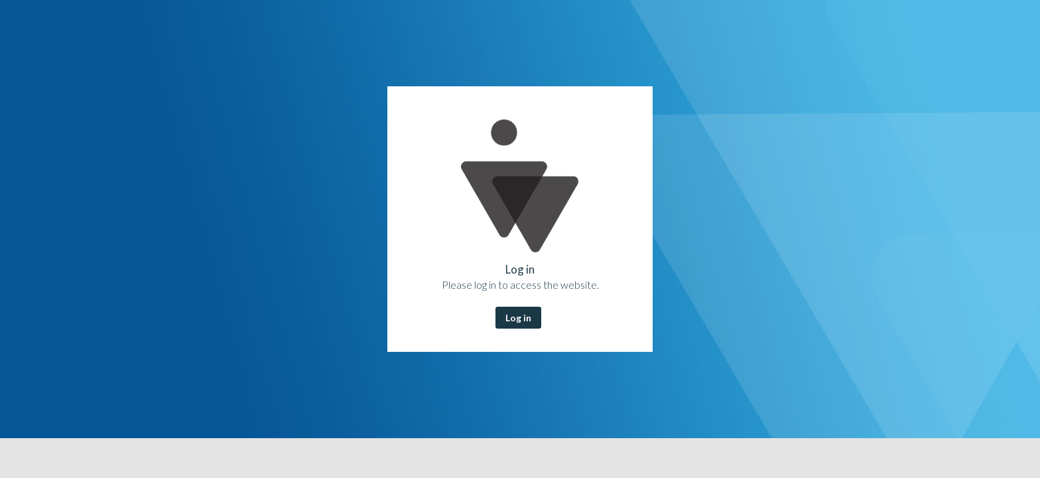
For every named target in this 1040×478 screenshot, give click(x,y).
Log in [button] (518, 317)
